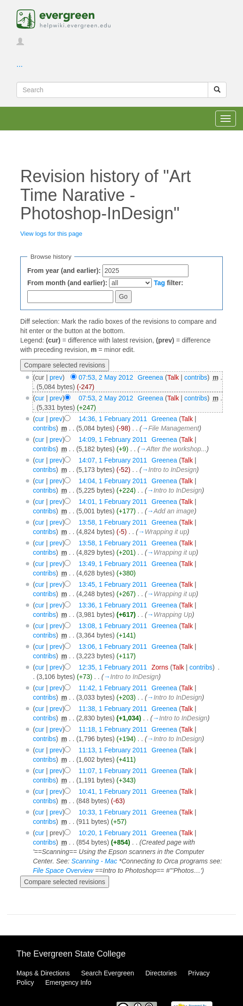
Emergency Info (68, 982)
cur (39, 398)
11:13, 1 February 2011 (112, 750)
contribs (195, 377)
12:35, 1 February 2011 (112, 667)
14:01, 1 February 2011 (112, 501)
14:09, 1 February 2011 (112, 439)
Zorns (159, 667)
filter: (168, 283)
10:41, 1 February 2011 (112, 791)
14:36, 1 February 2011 (112, 419)
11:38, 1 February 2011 (112, 708)
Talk (173, 377)
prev (55, 377)
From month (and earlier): (67, 283)
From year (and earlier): (64, 270)
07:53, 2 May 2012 (105, 377)
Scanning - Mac (94, 861)
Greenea (150, 377)
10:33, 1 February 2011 (112, 812)
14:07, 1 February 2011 (112, 460)
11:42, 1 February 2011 (112, 688)
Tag (159, 283)
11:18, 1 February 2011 (112, 729)
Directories (161, 973)
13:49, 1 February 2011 (112, 563)
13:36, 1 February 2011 (112, 605)
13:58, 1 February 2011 (112, 522)
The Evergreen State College (70, 953)
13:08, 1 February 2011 (112, 626)
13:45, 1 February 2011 (112, 584)
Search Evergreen (107, 973)
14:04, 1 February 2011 (112, 481)
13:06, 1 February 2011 (112, 646)
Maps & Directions (43, 973)
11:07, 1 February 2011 (112, 770)
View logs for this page (51, 233)
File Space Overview (63, 870)
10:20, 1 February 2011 (112, 833)
